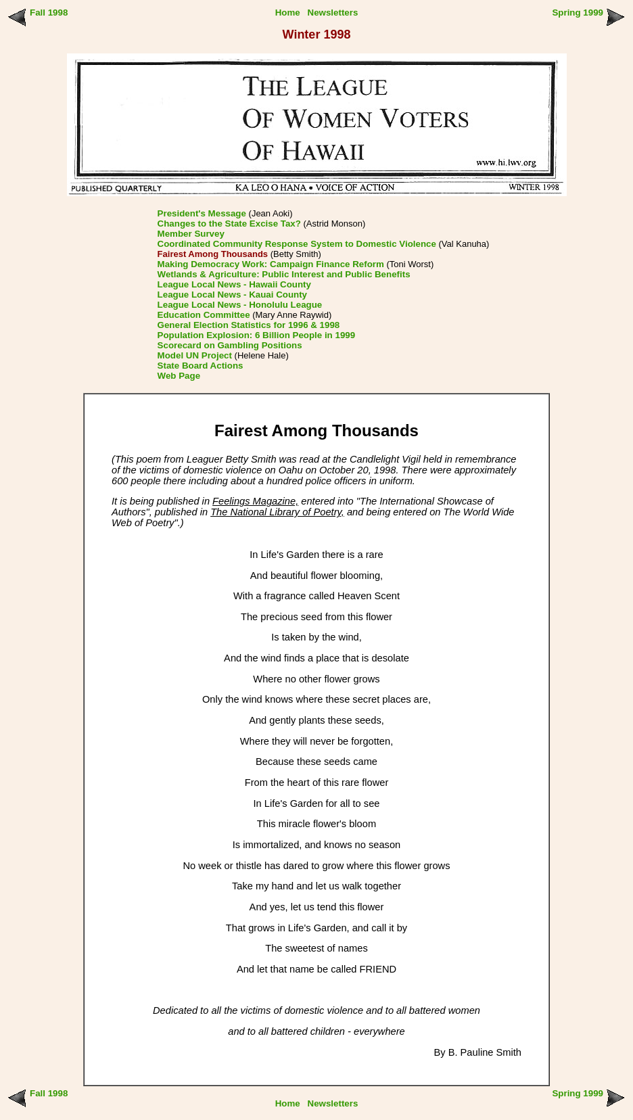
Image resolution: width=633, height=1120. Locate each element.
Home (287, 12)
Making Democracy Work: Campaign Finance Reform (271, 264)
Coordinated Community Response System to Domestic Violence (297, 244)
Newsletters (333, 12)
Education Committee (204, 315)
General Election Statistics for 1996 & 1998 (249, 325)
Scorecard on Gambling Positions (230, 345)
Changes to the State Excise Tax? (229, 223)
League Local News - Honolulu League (240, 305)
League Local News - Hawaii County (234, 284)
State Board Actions (200, 365)
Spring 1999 (577, 12)
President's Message (202, 213)
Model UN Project (195, 355)
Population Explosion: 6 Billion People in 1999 (257, 335)
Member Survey (191, 234)
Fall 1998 (49, 12)
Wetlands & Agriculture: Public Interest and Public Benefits (284, 274)
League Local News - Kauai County (232, 294)
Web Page (179, 376)
